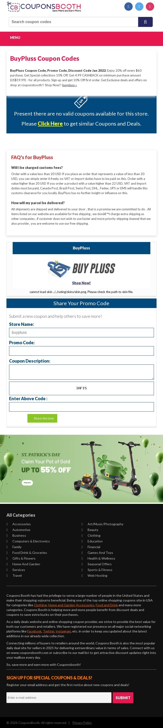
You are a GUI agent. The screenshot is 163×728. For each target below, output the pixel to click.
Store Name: (21, 323)
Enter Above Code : (28, 397)
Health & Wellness (98, 557)
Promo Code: (22, 341)
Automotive (18, 529)
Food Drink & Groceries (26, 552)
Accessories (18, 523)
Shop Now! (81, 282)
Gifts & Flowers (21, 557)
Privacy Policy (82, 722)
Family (13, 546)
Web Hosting (94, 574)
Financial (90, 546)
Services (15, 569)
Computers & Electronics (28, 540)
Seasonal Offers (96, 563)
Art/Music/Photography (102, 523)
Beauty (89, 529)
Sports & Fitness (96, 569)
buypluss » (69, 85)
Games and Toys (97, 552)
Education (91, 540)
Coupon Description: (29, 360)
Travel (14, 574)
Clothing (90, 534)
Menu (15, 37)
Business (16, 534)
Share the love (44, 418)
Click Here (50, 123)
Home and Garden (23, 563)
